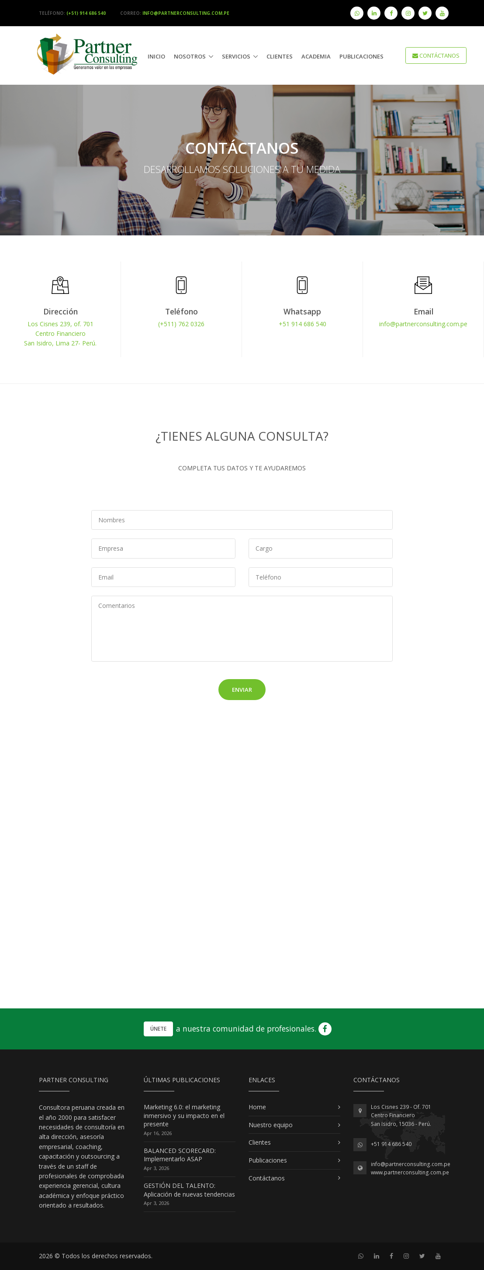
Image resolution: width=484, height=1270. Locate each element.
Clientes (279, 56)
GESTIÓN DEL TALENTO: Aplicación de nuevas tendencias (189, 1189)
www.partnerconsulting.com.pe (410, 1172)
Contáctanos (267, 1178)
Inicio (156, 56)
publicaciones (361, 56)
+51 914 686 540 (302, 324)
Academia (316, 56)
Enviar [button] (242, 690)
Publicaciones (268, 1160)
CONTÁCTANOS (436, 55)
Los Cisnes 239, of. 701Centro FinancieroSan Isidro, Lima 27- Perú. (60, 334)
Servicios (236, 56)
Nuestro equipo (271, 1125)
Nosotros (190, 56)
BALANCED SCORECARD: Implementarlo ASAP (180, 1154)
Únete (158, 1028)
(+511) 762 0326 (181, 324)
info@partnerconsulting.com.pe (423, 324)
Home (257, 1107)
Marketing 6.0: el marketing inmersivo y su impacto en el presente (184, 1115)
